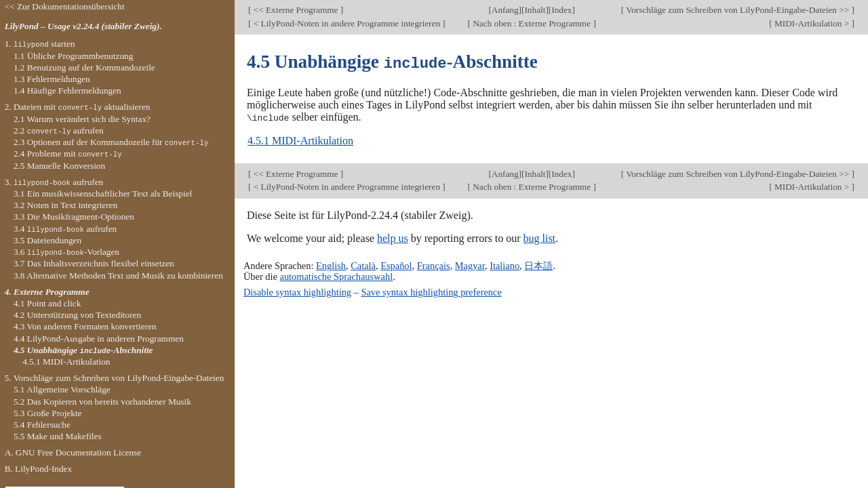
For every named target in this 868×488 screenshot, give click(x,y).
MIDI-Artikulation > (812, 23)
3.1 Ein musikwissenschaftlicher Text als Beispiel (103, 193)
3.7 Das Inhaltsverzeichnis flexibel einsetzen (94, 263)
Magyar (470, 264)
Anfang (505, 10)
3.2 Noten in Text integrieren (65, 205)
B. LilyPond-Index (39, 469)
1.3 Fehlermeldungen (52, 79)
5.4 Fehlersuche (42, 425)
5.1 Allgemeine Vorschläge (62, 389)
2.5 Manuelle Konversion (59, 166)
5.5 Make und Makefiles (58, 436)
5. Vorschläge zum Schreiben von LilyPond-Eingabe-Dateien (114, 378)
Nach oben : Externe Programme (532, 23)
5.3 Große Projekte (48, 413)
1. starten (40, 44)
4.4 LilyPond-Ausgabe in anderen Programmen (99, 338)
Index (561, 10)
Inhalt (534, 10)
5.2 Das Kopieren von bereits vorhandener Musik (102, 401)
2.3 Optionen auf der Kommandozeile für (111, 142)
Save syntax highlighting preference (431, 290)
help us (392, 237)
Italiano (504, 264)
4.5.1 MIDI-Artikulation (300, 140)
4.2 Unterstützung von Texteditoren (77, 315)
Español (396, 264)
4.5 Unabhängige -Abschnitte (83, 350)
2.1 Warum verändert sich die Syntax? (82, 119)
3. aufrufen (54, 182)
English (331, 264)
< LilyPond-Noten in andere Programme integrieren (346, 23)
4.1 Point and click (47, 303)
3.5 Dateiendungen (47, 240)
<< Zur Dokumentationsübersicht (65, 6)
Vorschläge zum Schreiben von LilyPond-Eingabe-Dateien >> (737, 10)
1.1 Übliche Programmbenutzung (73, 56)
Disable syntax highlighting (297, 290)
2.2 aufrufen (59, 130)
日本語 (538, 264)
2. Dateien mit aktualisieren (78, 107)
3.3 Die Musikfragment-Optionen (74, 216)
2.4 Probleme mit (68, 153)
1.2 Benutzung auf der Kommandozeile (84, 67)
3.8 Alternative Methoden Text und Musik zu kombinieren (118, 275)
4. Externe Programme (47, 292)
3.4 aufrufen (65, 229)
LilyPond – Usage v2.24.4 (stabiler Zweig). (83, 26)
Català (363, 264)
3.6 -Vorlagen (66, 252)
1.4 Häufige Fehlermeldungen (67, 90)
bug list (539, 237)
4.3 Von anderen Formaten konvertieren (85, 326)
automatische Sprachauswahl (336, 275)
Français (433, 264)
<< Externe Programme (295, 10)
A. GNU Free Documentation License (73, 452)
